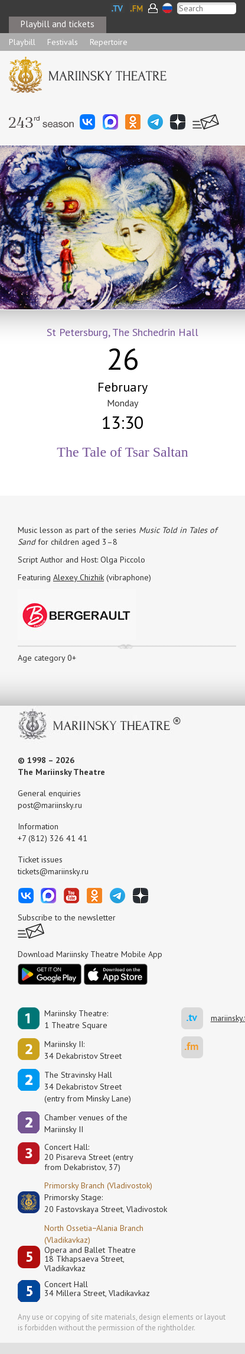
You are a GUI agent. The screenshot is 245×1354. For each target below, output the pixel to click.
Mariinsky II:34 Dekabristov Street (83, 1050)
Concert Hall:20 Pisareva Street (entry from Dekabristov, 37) (88, 1157)
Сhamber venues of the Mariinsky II (86, 1123)
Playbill (22, 42)
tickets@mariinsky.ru (53, 871)
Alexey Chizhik (78, 577)
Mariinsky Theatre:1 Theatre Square (76, 1019)
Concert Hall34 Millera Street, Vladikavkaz (97, 1289)
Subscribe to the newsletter (67, 917)
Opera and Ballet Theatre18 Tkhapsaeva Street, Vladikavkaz (90, 1259)
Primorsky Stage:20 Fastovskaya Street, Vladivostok (97, 1203)
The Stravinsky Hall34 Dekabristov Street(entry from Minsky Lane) (87, 1086)
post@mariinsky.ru (50, 805)
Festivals (62, 42)
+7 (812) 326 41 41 (52, 838)
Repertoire (109, 42)
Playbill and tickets (57, 24)
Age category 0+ (47, 657)
